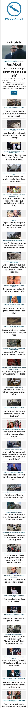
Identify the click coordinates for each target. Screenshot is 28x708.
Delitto (15, 700)
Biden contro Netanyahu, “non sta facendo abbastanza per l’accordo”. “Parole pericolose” (14, 684)
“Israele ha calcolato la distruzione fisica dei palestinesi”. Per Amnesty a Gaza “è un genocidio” (14, 537)
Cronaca (11, 261)
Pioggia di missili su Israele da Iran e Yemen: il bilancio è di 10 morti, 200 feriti (14, 332)
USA (17, 196)
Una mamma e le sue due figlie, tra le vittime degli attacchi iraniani (14, 289)
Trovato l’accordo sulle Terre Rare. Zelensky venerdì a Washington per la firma (14, 391)
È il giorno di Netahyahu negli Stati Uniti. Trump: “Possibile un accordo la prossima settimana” (14, 224)
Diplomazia (12, 60)
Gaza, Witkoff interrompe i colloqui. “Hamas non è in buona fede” (14, 69)
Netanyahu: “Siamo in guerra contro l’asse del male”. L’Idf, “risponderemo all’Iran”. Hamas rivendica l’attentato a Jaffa (14, 640)
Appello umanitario (9, 107)
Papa (17, 152)
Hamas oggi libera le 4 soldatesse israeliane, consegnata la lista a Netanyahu (14, 434)
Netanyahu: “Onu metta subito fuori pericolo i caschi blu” (14, 619)
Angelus (6, 595)
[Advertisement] (14, 29)
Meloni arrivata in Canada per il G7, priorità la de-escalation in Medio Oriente (14, 310)
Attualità (5, 60)
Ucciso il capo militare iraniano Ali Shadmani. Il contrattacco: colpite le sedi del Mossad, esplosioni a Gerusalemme (14, 268)
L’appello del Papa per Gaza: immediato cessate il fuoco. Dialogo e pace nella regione (14, 179)
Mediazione (17, 129)
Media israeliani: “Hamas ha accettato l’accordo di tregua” (14, 496)
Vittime (16, 262)
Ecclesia (11, 151)
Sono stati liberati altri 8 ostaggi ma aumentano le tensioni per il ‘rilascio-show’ (14, 413)
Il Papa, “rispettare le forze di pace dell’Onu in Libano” (14, 599)
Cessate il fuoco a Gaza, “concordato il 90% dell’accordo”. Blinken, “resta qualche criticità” (14, 662)
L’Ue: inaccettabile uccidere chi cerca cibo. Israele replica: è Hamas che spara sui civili (14, 113)
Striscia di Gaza (12, 61)
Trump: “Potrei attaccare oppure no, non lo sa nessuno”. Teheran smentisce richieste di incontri (14, 245)
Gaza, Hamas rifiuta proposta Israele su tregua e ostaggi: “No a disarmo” (14, 372)
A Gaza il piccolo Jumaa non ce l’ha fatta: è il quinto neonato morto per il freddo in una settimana (14, 517)
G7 (15, 304)
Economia (12, 304)
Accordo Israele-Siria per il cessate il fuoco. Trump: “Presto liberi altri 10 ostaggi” (14, 135)
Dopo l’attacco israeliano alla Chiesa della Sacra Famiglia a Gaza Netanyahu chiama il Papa (14, 157)
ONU (17, 616)
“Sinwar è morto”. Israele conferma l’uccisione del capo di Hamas (14, 580)
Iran (13, 240)
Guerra (12, 129)
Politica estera (16, 306)
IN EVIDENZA (18, 60)
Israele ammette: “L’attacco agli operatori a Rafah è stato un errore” (14, 353)
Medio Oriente (12, 152)
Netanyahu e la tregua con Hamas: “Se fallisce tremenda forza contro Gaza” (14, 477)
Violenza (11, 349)
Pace (23, 595)
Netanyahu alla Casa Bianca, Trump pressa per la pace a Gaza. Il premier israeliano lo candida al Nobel (14, 202)
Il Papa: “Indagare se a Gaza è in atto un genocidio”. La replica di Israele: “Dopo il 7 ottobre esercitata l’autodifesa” (14, 559)
